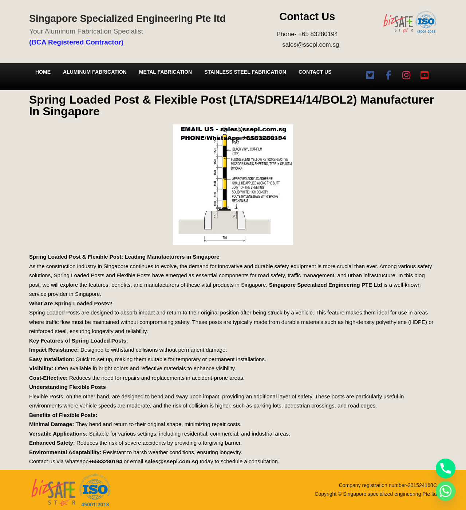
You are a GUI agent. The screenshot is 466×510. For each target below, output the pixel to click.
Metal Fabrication (165, 72)
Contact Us (315, 72)
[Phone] (445, 468)
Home (43, 72)
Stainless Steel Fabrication (245, 72)
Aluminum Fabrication (95, 72)
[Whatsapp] (445, 491)
